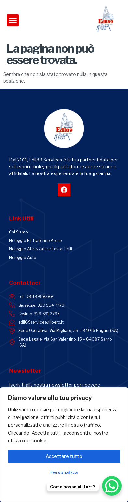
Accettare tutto (64, 456)
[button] (13, 20)
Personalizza (64, 472)
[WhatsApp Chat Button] (112, 486)
